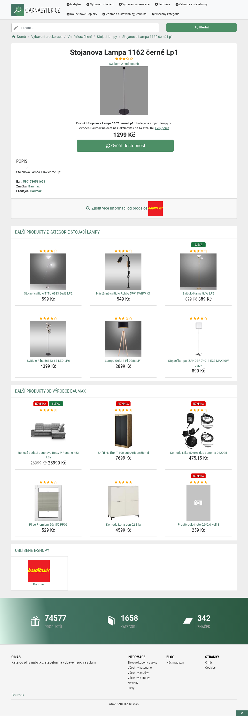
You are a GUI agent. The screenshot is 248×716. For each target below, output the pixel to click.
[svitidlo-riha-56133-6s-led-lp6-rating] (48, 318)
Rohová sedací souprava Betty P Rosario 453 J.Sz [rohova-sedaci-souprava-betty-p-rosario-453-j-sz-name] (48, 455)
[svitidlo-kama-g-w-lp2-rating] (198, 251)
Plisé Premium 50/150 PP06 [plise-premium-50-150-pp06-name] (48, 524)
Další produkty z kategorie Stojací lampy (57, 232)
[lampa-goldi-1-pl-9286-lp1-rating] (123, 318)
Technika (162, 4)
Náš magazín (175, 662)
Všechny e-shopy (139, 678)
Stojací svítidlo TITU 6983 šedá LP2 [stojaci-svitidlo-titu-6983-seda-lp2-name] (48, 293)
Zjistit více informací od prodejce (124, 208)
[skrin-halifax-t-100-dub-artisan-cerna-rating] (123, 410)
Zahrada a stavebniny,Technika (124, 14)
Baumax (34, 186)
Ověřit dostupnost (125, 145)
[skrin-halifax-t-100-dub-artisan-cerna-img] (123, 431)
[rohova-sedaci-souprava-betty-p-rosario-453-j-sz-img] (48, 431)
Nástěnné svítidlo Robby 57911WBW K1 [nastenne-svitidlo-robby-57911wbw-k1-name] (123, 293)
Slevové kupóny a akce (142, 662)
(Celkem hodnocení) (124, 64)
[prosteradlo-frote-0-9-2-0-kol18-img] (198, 503)
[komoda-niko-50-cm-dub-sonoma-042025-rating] (198, 410)
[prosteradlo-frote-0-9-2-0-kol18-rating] (198, 482)
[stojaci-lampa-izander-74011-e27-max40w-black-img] (198, 339)
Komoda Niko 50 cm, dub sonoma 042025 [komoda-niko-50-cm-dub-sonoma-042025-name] (198, 453)
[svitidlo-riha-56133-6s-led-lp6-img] (48, 339)
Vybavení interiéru (100, 4)
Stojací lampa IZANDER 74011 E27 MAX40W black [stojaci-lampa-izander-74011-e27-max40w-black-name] (198, 363)
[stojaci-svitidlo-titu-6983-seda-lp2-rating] (48, 251)
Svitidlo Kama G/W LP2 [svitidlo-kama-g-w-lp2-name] (198, 293)
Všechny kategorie (165, 14)
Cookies (210, 667)
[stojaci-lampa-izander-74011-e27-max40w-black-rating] (198, 318)
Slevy (131, 688)
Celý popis (162, 128)
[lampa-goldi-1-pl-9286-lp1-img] (123, 339)
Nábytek (73, 4)
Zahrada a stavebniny (191, 4)
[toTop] (242, 713)
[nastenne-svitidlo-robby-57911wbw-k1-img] (123, 271)
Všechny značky (138, 672)
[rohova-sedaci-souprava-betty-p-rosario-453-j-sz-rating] (48, 410)
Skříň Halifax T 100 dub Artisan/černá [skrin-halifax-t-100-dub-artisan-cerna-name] (123, 453)
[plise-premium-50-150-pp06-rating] (48, 482)
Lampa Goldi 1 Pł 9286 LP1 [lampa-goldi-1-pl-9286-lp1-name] (123, 360)
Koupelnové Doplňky (81, 14)
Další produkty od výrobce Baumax (50, 391)
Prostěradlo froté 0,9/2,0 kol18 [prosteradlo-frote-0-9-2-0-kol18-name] (198, 524)
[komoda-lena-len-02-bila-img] (123, 503)
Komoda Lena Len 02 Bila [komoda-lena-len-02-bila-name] (123, 524)
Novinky (133, 683)
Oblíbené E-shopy (32, 550)
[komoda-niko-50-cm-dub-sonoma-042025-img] (198, 431)
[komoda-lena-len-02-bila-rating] (123, 482)
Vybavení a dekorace (134, 4)
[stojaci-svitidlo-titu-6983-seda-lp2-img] (48, 271)
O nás (209, 662)
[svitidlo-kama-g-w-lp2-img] (198, 271)
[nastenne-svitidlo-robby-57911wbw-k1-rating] (123, 251)
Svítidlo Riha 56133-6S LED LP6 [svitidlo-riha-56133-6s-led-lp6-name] (48, 360)
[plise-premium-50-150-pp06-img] (48, 503)
